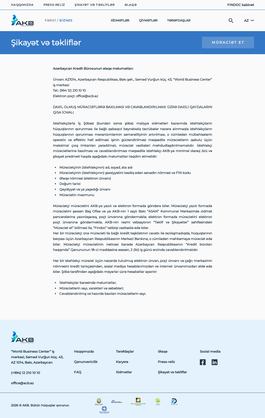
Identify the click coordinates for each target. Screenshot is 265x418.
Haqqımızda (22, 4)
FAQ (77, 372)
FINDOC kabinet (240, 5)
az (246, 20)
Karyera (122, 362)
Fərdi (50, 20)
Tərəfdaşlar (178, 20)
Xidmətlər (120, 20)
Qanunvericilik (85, 362)
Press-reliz (54, 4)
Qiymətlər (148, 20)
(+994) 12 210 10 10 (25, 373)
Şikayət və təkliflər (95, 4)
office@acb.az (22, 383)
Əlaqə (131, 4)
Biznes (66, 20)
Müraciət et (228, 42)
